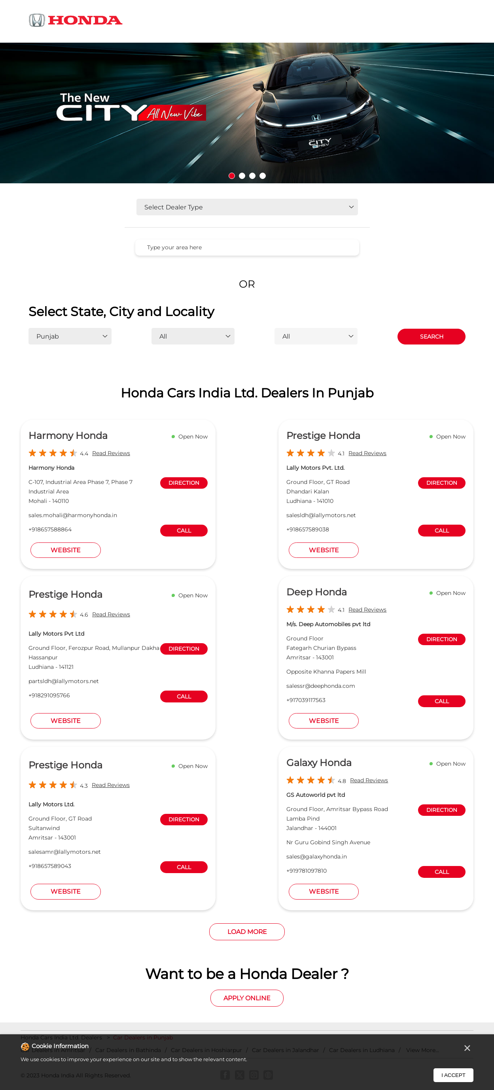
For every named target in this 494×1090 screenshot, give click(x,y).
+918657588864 (50, 529)
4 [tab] (262, 176)
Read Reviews (111, 453)
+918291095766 (49, 695)
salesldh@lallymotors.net (321, 515)
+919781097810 (306, 870)
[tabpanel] (247, 113)
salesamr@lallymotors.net (64, 851)
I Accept (453, 1075)
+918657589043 (49, 866)
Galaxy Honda (319, 762)
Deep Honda (316, 592)
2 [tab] (242, 176)
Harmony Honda (68, 435)
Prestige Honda (323, 435)
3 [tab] (252, 176)
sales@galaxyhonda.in (316, 856)
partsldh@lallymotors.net (63, 681)
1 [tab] (232, 176)
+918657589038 (307, 529)
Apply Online (247, 998)
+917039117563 (306, 700)
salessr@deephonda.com (320, 685)
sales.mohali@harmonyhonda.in (72, 515)
